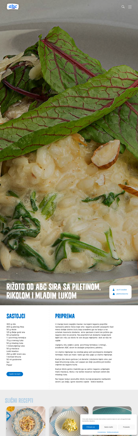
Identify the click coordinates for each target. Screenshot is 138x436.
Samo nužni (108, 427)
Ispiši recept (14, 374)
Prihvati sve (91, 427)
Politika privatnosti (112, 432)
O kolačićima (102, 432)
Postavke (126, 427)
